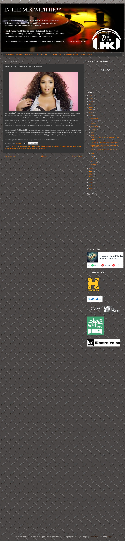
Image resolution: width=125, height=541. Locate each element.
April (92, 156)
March (93, 159)
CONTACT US (56, 55)
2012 (91, 185)
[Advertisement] (95, 382)
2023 (91, 104)
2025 (91, 98)
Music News (22, 148)
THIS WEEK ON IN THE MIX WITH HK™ (104, 150)
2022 (91, 107)
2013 (91, 182)
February (94, 162)
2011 (91, 188)
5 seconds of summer (23, 146)
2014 (91, 179)
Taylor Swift (41, 148)
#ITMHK (13, 146)
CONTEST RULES (71, 55)
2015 (91, 177)
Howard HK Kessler (52, 146)
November (94, 121)
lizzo (8, 148)
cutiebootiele (94, 537)
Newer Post (10, 156)
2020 (91, 113)
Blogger (109, 537)
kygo (74, 146)
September (95, 126)
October (94, 124)
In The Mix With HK (66, 146)
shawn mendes (32, 148)
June (93, 135)
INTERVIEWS (42, 55)
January (94, 165)
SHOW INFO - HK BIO (13, 55)
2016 (91, 174)
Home (44, 156)
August (93, 129)
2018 (91, 168)
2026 (91, 95)
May (92, 153)
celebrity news (35, 146)
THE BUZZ (29, 55)
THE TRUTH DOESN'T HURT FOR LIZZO (104, 142)
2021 (91, 110)
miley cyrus (14, 148)
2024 (91, 101)
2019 (91, 115)
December (94, 118)
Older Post (77, 156)
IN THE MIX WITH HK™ (32, 10)
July (92, 132)
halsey (43, 146)
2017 (91, 171)
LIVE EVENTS (86, 55)
